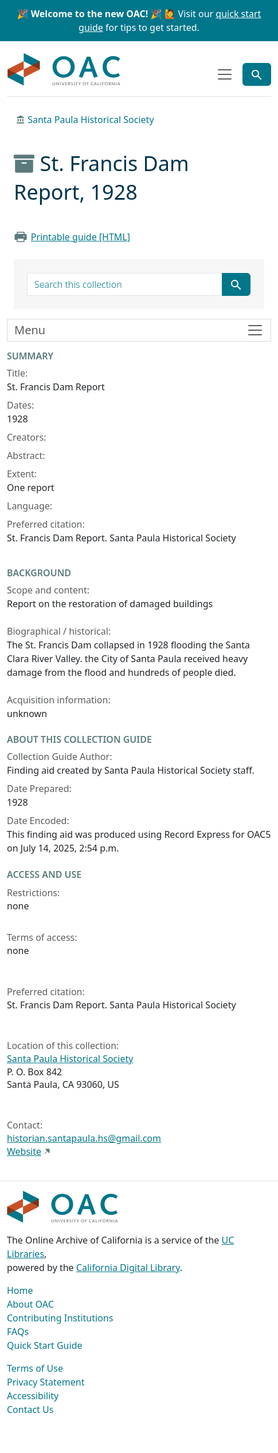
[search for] (124, 284)
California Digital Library (128, 1267)
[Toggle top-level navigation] (224, 74)
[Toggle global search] (256, 74)
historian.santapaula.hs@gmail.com (84, 1138)
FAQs (18, 1331)
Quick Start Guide (45, 1345)
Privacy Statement (46, 1382)
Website (24, 1151)
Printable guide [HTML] (80, 237)
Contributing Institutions (60, 1318)
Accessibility (32, 1395)
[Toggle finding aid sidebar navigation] (139, 330)
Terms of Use (35, 1368)
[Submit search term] (236, 284)
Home (20, 1290)
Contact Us (30, 1409)
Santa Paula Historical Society (91, 119)
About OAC (30, 1304)
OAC (64, 70)
